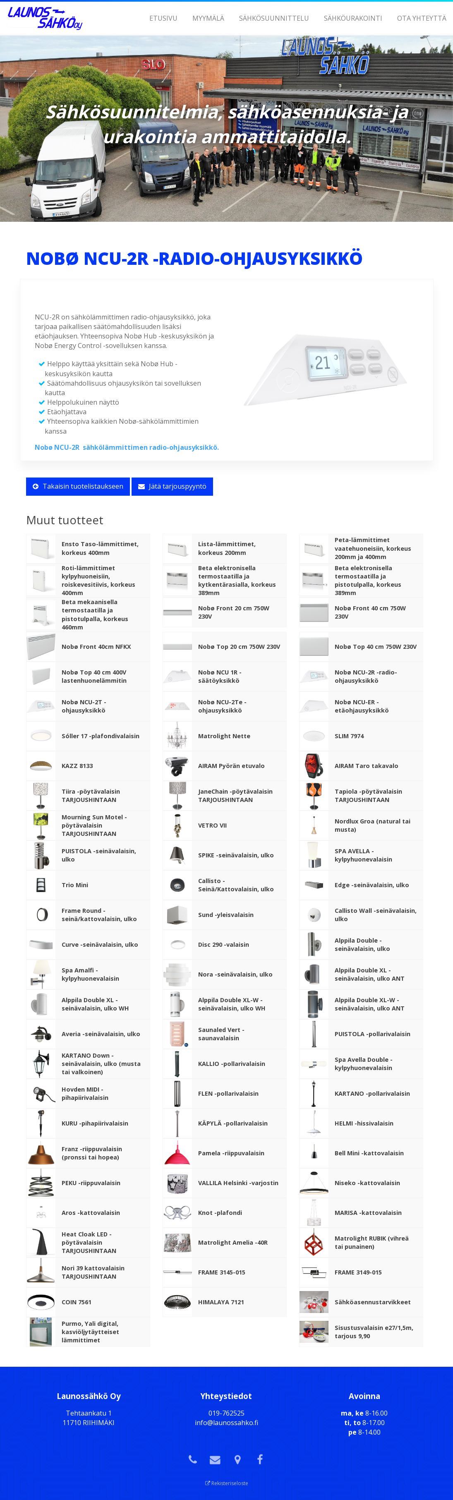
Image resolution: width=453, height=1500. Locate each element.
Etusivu (163, 18)
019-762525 (226, 1413)
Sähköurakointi (353, 18)
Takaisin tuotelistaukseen (78, 486)
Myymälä (208, 18)
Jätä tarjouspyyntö (172, 486)
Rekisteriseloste (226, 1483)
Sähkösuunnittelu (274, 18)
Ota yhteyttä (421, 18)
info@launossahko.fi (226, 1422)
